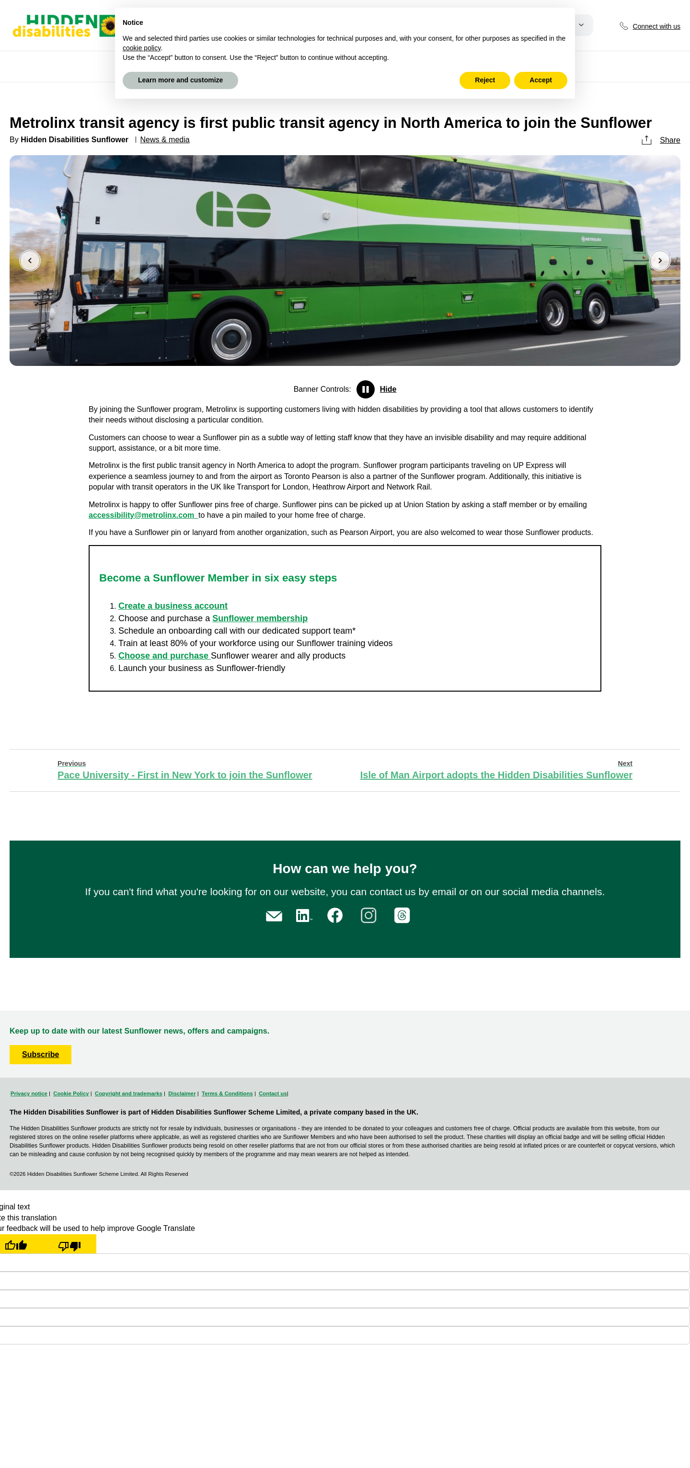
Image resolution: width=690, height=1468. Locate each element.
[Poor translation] (69, 1243)
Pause (365, 389)
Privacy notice (29, 1093)
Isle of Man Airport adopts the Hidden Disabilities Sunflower (496, 770)
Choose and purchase (164, 655)
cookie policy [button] (142, 48)
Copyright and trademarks (128, 1093)
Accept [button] (540, 80)
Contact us (273, 1093)
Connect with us (656, 26)
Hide (388, 389)
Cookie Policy (71, 1093)
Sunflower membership (260, 618)
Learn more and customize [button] (180, 80)
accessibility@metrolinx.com (143, 515)
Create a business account (173, 606)
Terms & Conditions (227, 1093)
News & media (165, 140)
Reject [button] (485, 80)
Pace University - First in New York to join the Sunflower (185, 770)
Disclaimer (182, 1093)
